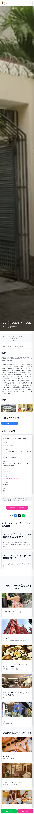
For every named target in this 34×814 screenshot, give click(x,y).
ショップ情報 (19, 346)
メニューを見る (25, 811)
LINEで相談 (9, 811)
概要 (4, 346)
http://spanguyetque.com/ (11, 478)
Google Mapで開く (9, 423)
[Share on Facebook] (15, 515)
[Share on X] (19, 515)
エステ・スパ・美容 (16, 336)
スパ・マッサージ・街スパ (10, 338)
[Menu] (31, 3)
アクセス (10, 346)
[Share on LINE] (23, 515)
